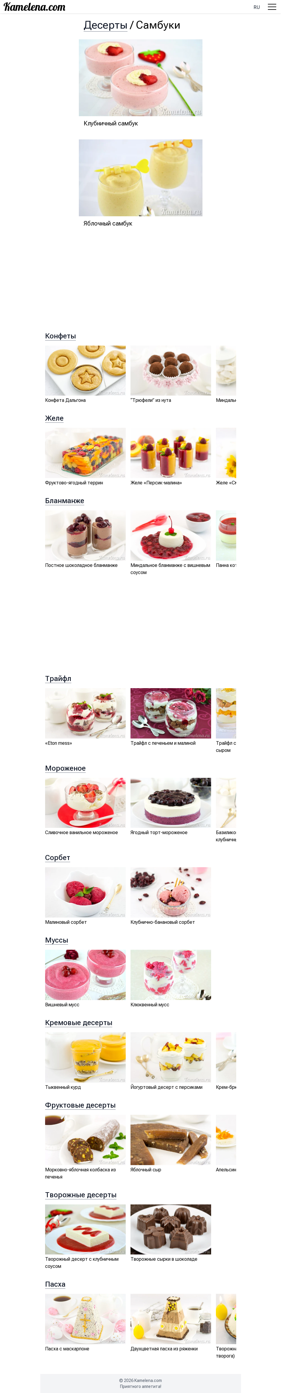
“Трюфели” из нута (150, 400)
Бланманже (64, 501)
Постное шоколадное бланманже (81, 565)
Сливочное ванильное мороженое (81, 832)
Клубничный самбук (111, 123)
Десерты (106, 25)
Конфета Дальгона (65, 400)
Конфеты (60, 336)
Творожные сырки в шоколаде (163, 1259)
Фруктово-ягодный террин (74, 483)
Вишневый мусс (62, 1005)
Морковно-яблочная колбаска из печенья (80, 1173)
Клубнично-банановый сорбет (162, 922)
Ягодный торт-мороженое (159, 832)
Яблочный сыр (145, 1170)
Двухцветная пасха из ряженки (164, 1349)
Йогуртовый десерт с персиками (166, 1087)
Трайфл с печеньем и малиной (163, 743)
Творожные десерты (80, 1195)
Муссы (56, 940)
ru (257, 7)
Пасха (55, 1284)
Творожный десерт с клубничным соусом (82, 1262)
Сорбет (57, 857)
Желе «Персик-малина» (156, 483)
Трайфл (58, 678)
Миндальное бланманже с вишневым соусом (170, 568)
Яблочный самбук (108, 223)
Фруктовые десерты (80, 1105)
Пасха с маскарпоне (67, 1349)
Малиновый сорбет (66, 922)
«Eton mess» (58, 743)
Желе (54, 418)
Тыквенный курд (63, 1087)
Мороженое (65, 768)
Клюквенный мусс (149, 1005)
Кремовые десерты (78, 1023)
